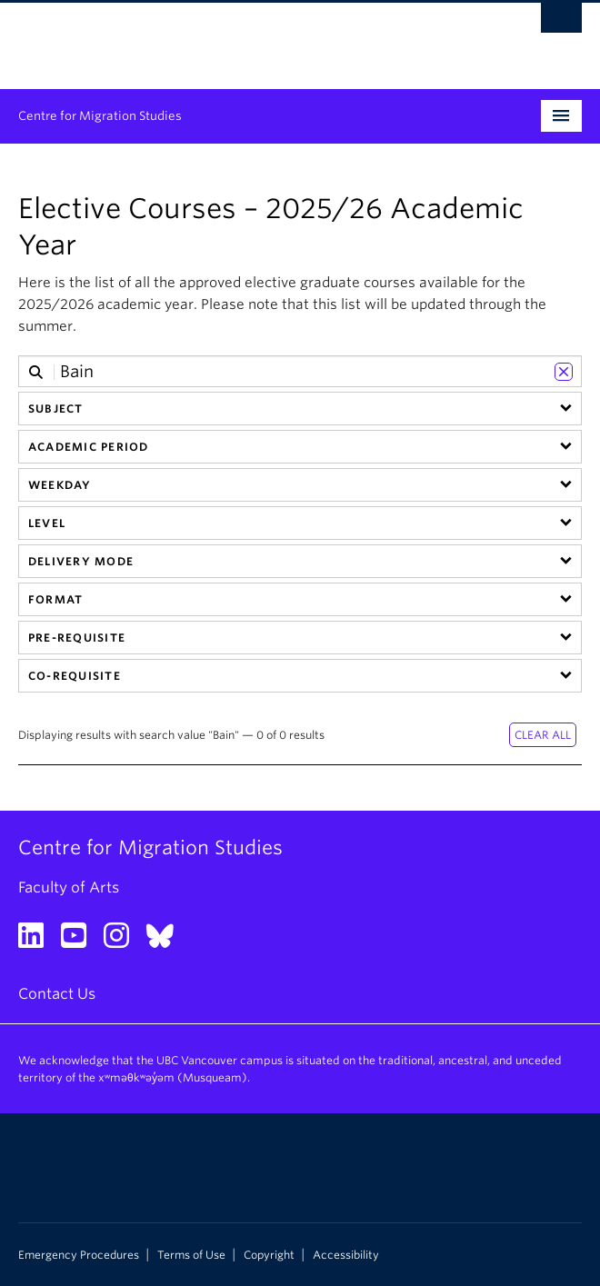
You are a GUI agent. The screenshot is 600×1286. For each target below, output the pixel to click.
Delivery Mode (81, 561)
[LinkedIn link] (37, 941)
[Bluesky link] (166, 941)
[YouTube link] (80, 941)
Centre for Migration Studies (100, 116)
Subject (56, 408)
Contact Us (56, 993)
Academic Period (88, 447)
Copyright (269, 1255)
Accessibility (346, 1255)
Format (55, 599)
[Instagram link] (123, 941)
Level (46, 523)
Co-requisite (74, 676)
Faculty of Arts (68, 887)
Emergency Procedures (78, 1255)
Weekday (60, 485)
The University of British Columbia (215, 37)
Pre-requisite (76, 637)
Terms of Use (191, 1255)
